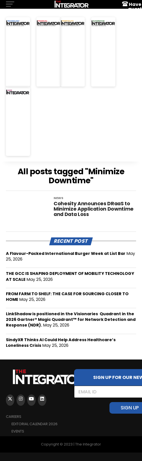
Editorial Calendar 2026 (35, 424)
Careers (13, 416)
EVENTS (18, 431)
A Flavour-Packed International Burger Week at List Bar (65, 253)
